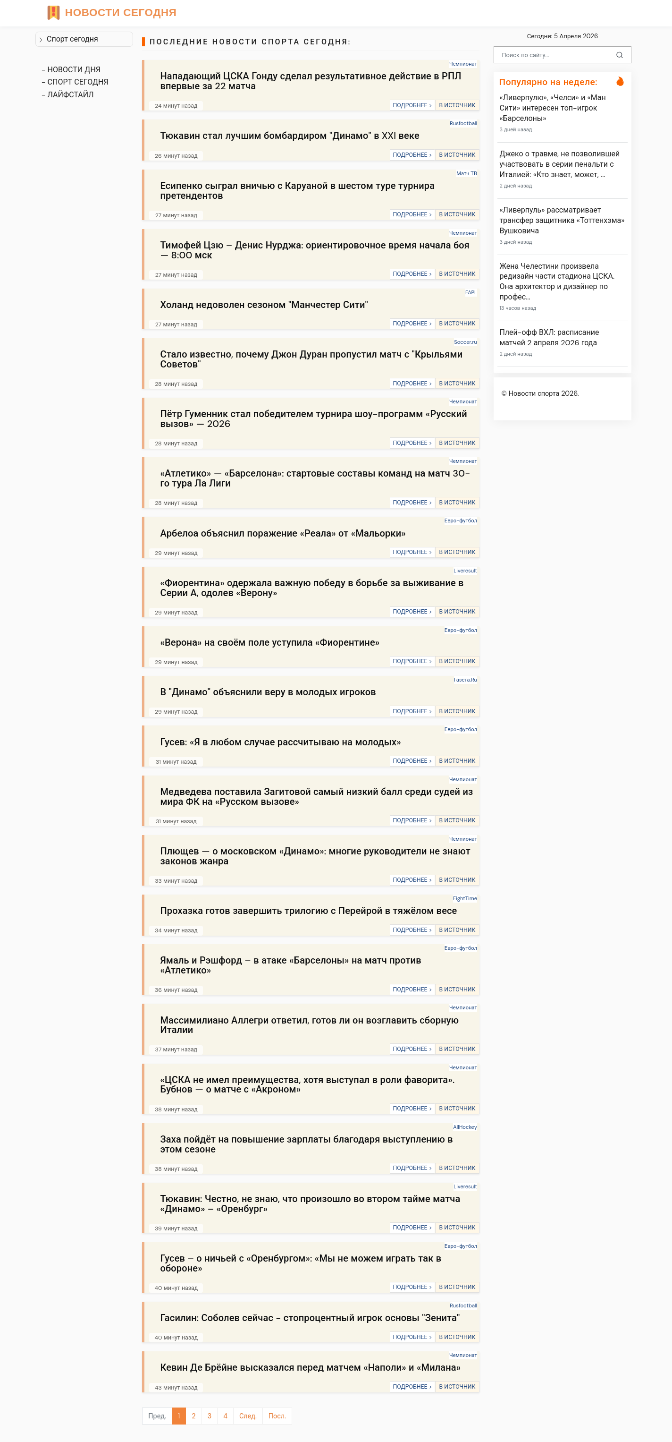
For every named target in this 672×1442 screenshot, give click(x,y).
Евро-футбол (461, 520)
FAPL (471, 292)
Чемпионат (463, 63)
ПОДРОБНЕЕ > (412, 105)
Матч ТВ (466, 173)
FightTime (465, 898)
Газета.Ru (465, 679)
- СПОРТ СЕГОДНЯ (75, 82)
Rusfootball (463, 123)
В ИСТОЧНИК (457, 105)
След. (248, 1416)
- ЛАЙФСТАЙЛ (68, 95)
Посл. (277, 1416)
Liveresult (465, 570)
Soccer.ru (465, 342)
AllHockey (465, 1127)
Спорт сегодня (68, 39)
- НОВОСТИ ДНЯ (71, 70)
